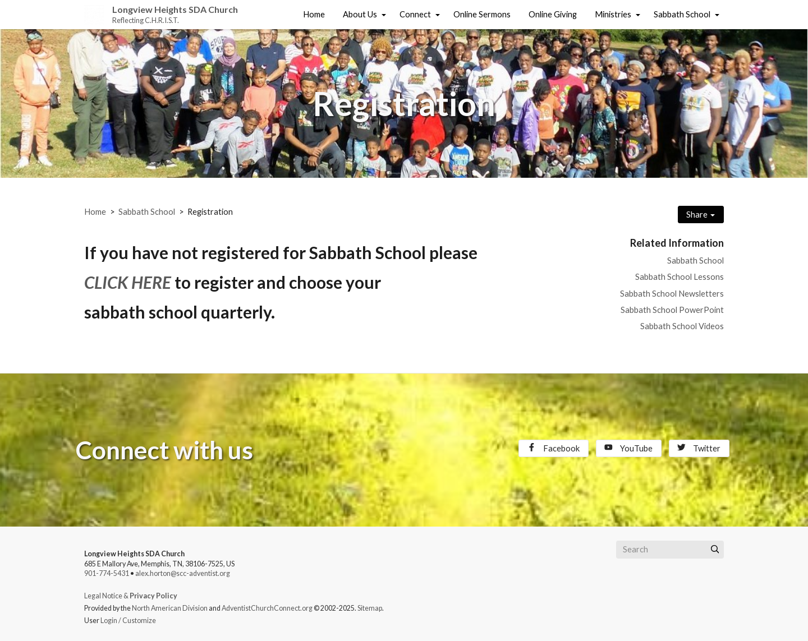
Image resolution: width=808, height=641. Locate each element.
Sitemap (369, 608)
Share (700, 214)
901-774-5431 (106, 573)
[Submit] (715, 550)
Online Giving (553, 14)
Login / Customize (128, 620)
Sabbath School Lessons (679, 277)
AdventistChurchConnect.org (267, 608)
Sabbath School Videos (682, 326)
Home (314, 14)
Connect (415, 14)
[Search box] (670, 550)
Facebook (553, 448)
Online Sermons (482, 14)
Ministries (613, 14)
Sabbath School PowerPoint (672, 310)
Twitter (698, 448)
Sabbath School (682, 14)
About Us (360, 14)
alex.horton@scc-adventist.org (182, 573)
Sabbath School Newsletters (672, 293)
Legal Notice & (130, 596)
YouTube (628, 448)
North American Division (170, 608)
